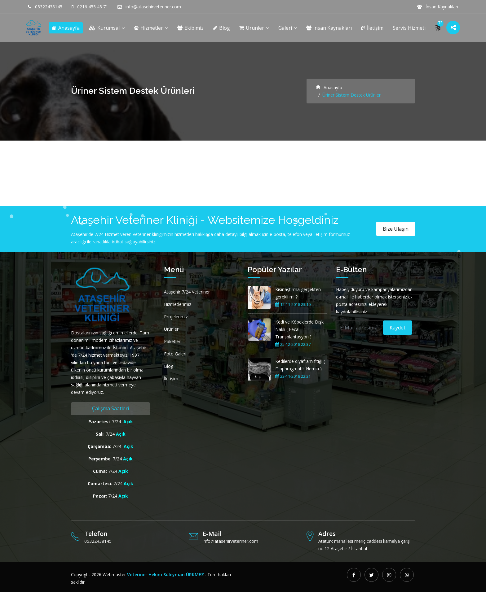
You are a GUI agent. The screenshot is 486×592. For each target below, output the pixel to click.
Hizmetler (151, 27)
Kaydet (397, 327)
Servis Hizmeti (409, 27)
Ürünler (254, 27)
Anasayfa (66, 27)
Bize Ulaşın (396, 228)
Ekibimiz (190, 27)
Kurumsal (107, 27)
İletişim (372, 27)
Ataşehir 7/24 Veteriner (187, 292)
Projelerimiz (176, 317)
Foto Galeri (175, 354)
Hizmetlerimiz (177, 304)
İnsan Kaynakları (437, 7)
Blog (221, 27)
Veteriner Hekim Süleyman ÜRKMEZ (165, 574)
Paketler (172, 341)
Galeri (287, 27)
